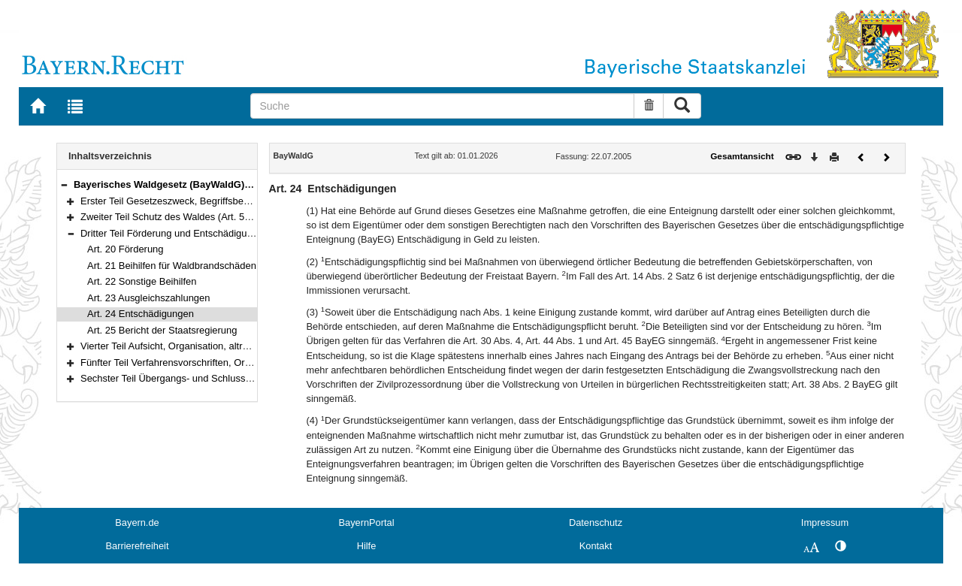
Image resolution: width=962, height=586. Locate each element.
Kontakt (595, 545)
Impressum (825, 522)
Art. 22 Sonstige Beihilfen (141, 281)
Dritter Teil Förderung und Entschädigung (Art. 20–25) (196, 233)
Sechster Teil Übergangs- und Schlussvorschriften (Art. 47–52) (214, 378)
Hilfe (367, 545)
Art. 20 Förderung (125, 249)
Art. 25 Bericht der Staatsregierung (162, 330)
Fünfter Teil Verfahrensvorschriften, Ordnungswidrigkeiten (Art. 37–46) (231, 362)
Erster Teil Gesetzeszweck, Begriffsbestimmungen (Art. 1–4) (210, 201)
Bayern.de (137, 522)
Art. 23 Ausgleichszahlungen (148, 298)
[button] (64, 184)
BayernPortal (367, 522)
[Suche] (442, 106)
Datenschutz (595, 522)
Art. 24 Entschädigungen (140, 313)
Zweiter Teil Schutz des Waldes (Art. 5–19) (172, 216)
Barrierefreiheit (137, 545)
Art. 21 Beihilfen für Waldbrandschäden (171, 265)
